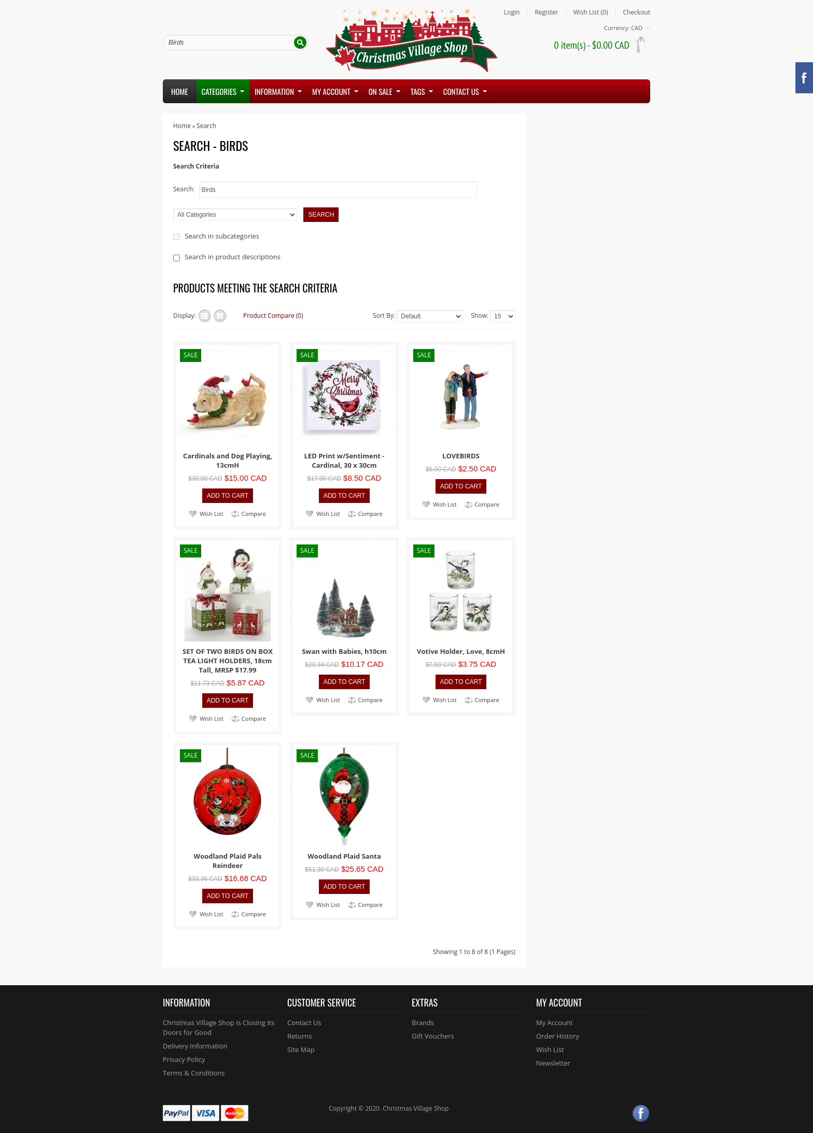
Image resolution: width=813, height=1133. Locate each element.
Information (274, 91)
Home (179, 91)
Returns (299, 1036)
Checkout (636, 12)
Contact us (461, 91)
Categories (219, 91)
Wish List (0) (590, 12)
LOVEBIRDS (461, 455)
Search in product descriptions (233, 256)
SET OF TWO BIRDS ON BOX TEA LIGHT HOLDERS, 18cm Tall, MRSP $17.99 (228, 661)
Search (206, 125)
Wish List (211, 513)
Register (546, 12)
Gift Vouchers (433, 1036)
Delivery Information (195, 1046)
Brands (423, 1022)
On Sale (381, 91)
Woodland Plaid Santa (344, 856)
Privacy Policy (184, 1059)
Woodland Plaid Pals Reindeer (228, 860)
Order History (557, 1036)
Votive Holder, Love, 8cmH (461, 651)
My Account (554, 1022)
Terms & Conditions (194, 1073)
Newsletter (553, 1063)
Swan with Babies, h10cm (344, 651)
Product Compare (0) (273, 315)
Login (512, 12)
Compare (254, 513)
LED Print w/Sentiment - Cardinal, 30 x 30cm (344, 460)
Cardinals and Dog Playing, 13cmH (227, 460)
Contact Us (304, 1022)
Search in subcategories (222, 236)
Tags (418, 91)
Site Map (301, 1049)
